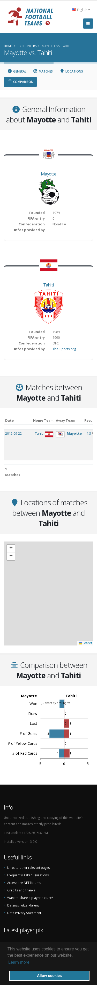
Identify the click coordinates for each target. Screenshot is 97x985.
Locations (71, 71)
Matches (43, 71)
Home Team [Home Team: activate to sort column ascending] (43, 420)
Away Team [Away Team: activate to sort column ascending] (65, 420)
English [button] (81, 10)
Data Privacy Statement (24, 913)
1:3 (89, 433)
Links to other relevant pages (28, 867)
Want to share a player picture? (30, 898)
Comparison (20, 82)
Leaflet (85, 643)
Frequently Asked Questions (28, 875)
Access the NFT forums (24, 882)
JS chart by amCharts (56, 703)
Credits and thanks (21, 890)
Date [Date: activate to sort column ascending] (9, 420)
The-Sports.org (64, 349)
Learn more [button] (18, 962)
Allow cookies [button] (49, 976)
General (16, 71)
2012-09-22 (13, 433)
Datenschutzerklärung (23, 905)
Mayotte (48, 174)
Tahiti (48, 285)
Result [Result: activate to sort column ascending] (89, 420)
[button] (11, 548)
